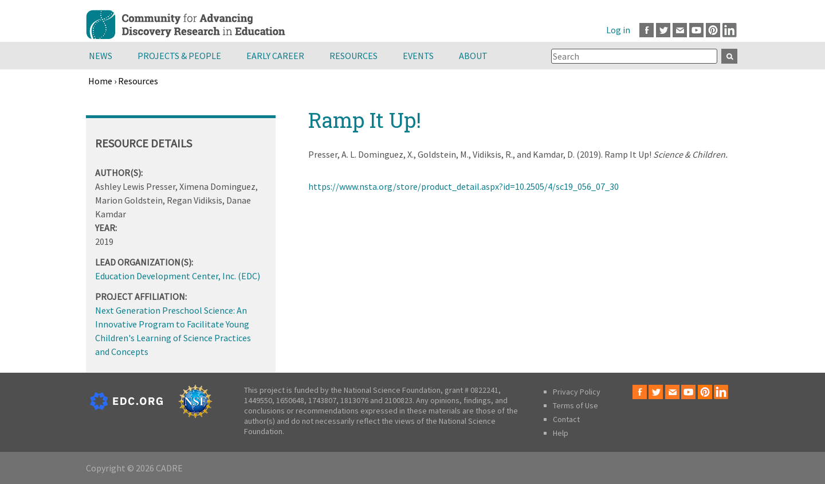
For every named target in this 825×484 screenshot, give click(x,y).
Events (418, 55)
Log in (618, 30)
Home (100, 81)
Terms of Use (575, 405)
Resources (353, 55)
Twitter (663, 30)
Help (560, 433)
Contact (566, 419)
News (100, 55)
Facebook (646, 30)
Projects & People (179, 55)
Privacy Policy (576, 392)
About (473, 55)
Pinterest (713, 30)
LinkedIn (729, 30)
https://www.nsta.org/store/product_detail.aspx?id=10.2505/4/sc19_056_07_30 (463, 186)
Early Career (275, 55)
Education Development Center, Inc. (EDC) (177, 276)
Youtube (696, 30)
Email (680, 30)
